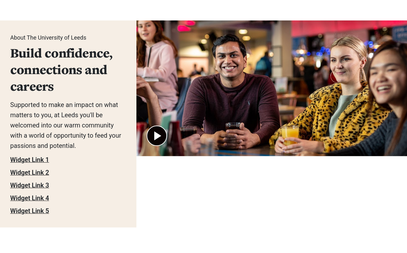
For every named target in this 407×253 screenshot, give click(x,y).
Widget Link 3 (29, 185)
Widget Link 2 (29, 172)
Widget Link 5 (29, 211)
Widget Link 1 (29, 160)
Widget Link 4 (29, 198)
